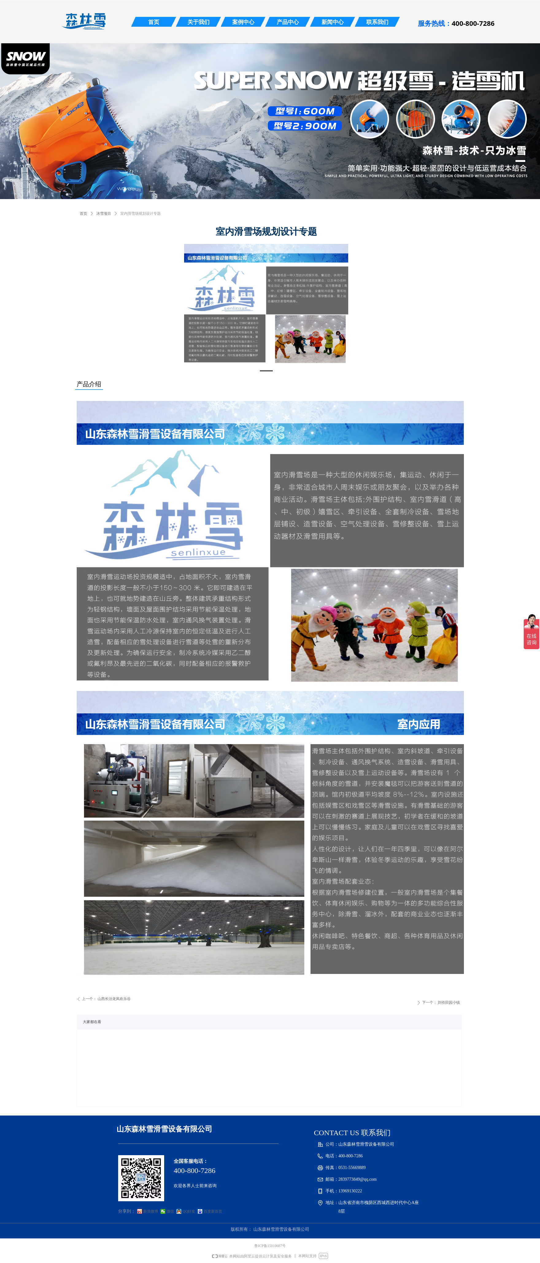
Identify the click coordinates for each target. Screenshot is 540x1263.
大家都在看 (92, 1022)
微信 (170, 1211)
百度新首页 (213, 1211)
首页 (83, 213)
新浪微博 (150, 1211)
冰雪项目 (103, 213)
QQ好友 (189, 1211)
